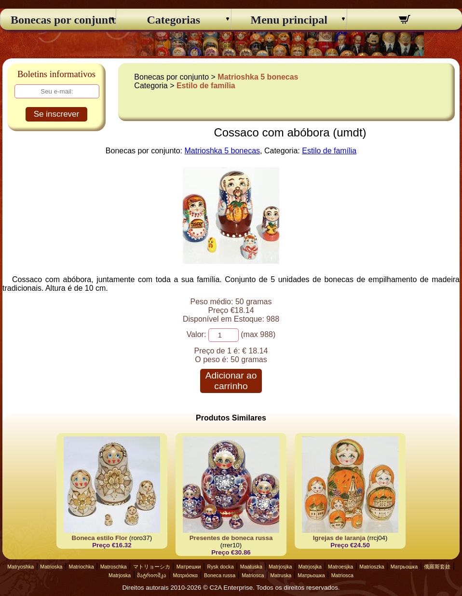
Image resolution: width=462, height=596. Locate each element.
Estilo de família (206, 85)
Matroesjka (340, 566)
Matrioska (51, 566)
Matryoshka (20, 566)
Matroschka (113, 566)
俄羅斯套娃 (437, 566)
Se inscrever (56, 114)
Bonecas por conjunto (58, 20)
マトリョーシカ (151, 566)
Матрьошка (404, 566)
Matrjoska (120, 575)
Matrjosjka (280, 566)
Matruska (280, 575)
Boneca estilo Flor (100, 538)
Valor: (196, 334)
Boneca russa (219, 575)
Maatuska (251, 566)
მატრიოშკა (151, 575)
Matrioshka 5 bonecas (257, 77)
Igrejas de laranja (339, 538)
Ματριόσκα (185, 575)
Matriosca (253, 575)
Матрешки (189, 566)
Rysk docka (220, 566)
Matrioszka (371, 566)
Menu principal (289, 20)
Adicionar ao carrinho (231, 380)
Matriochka (81, 566)
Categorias (173, 20)
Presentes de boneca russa (231, 538)
